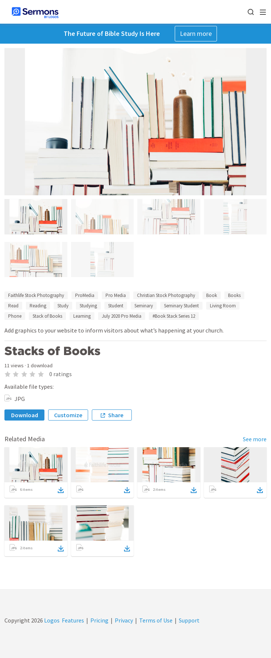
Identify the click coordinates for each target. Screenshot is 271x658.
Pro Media (116, 295)
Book (211, 295)
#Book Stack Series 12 (174, 316)
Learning (82, 316)
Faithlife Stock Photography (36, 295)
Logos (51, 620)
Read (13, 306)
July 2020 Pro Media (121, 316)
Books (234, 295)
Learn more (196, 33)
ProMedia (84, 295)
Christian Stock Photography (166, 295)
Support (189, 620)
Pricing (99, 620)
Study (62, 306)
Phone (14, 316)
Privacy (124, 620)
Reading (38, 306)
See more (255, 439)
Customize (68, 415)
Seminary (143, 306)
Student (115, 306)
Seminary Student (181, 306)
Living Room (223, 306)
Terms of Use (156, 620)
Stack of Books (47, 316)
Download (24, 415)
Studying (88, 306)
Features (73, 620)
